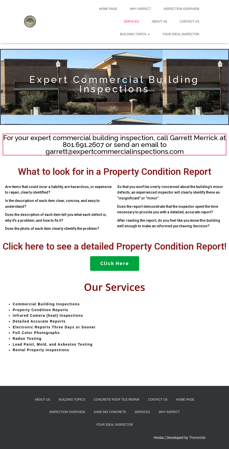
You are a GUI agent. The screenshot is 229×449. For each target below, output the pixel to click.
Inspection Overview (181, 9)
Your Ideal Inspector (180, 34)
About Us (159, 21)
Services (131, 21)
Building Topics (135, 34)
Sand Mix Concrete (110, 412)
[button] (114, 263)
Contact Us (189, 21)
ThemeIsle (197, 438)
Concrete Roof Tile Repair (116, 399)
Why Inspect (140, 9)
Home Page (108, 9)
